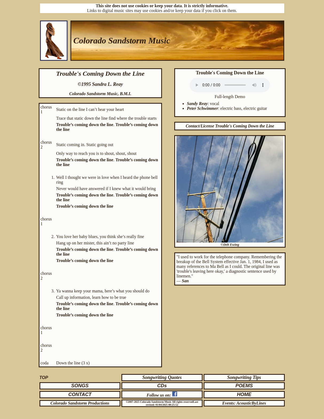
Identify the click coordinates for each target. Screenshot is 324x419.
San (185, 281)
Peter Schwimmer (202, 108)
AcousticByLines (251, 403)
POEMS (244, 385)
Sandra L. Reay (107, 84)
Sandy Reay (197, 103)
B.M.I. (125, 93)
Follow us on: (159, 395)
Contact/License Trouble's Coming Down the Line (230, 126)
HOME (244, 394)
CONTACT (80, 394)
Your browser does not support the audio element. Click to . (230, 85)
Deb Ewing (231, 245)
